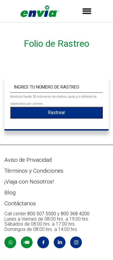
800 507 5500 (41, 213)
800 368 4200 (75, 213)
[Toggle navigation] (86, 11)
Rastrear (56, 112)
